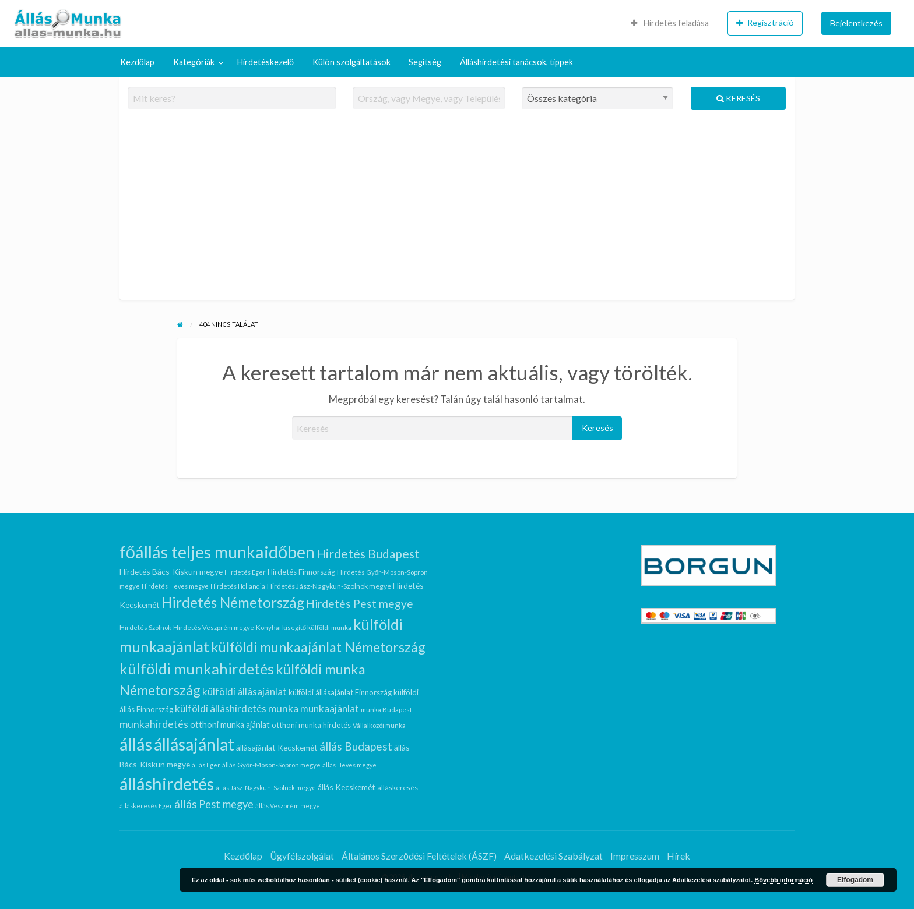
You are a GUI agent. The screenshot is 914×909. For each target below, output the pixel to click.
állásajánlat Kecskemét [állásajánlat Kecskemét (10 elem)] (277, 747)
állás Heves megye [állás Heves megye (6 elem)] (349, 765)
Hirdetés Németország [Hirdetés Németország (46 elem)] (232, 602)
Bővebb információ (783, 879)
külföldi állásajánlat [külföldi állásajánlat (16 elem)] (244, 691)
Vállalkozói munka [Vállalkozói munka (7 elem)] (379, 725)
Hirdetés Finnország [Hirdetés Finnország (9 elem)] (301, 571)
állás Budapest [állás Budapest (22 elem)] (355, 746)
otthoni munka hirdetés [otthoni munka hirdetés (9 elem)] (311, 725)
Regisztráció (765, 22)
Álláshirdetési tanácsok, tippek (516, 62)
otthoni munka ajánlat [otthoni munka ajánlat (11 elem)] (230, 725)
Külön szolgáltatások (351, 62)
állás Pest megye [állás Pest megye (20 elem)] (214, 804)
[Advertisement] (457, 209)
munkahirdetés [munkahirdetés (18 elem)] (153, 723)
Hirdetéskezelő (265, 62)
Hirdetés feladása (670, 23)
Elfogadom (855, 880)
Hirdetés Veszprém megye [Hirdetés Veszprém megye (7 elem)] (213, 627)
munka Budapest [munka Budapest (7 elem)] (386, 709)
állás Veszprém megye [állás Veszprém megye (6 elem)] (287, 805)
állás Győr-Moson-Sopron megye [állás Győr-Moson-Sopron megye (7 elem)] (271, 765)
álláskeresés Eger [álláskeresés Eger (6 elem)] (146, 805)
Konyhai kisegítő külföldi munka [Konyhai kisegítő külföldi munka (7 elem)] (303, 627)
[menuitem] (669, 23)
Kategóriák (194, 62)
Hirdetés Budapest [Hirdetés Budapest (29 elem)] (368, 553)
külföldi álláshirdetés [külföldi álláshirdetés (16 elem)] (220, 708)
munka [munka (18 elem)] (283, 708)
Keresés (738, 98)
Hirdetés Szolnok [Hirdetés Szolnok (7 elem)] (145, 627)
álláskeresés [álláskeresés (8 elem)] (397, 787)
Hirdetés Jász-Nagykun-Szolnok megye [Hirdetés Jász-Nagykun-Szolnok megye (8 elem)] (329, 586)
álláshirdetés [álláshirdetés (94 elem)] (166, 783)
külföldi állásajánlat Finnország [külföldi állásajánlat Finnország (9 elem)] (340, 692)
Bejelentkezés (856, 23)
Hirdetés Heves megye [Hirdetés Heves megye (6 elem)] (175, 586)
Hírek (678, 855)
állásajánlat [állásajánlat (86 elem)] (194, 744)
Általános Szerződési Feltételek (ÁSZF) (419, 855)
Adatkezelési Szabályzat (553, 855)
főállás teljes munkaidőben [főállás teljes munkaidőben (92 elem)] (217, 552)
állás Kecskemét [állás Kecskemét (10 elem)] (346, 787)
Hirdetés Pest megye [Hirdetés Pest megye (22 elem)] (359, 603)
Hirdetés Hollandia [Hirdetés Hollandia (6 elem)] (237, 586)
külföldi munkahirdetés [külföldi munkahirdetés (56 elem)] (196, 668)
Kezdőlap (137, 62)
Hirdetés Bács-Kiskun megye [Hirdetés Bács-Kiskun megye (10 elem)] (171, 571)
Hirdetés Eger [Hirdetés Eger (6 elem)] (245, 572)
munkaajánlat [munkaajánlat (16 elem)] (329, 708)
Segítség (425, 62)
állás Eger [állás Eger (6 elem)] (206, 765)
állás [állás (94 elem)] (135, 744)
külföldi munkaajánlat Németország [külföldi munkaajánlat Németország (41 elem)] (318, 647)
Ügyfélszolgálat (302, 855)
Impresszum (634, 855)
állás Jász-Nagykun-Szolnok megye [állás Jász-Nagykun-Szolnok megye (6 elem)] (266, 787)
